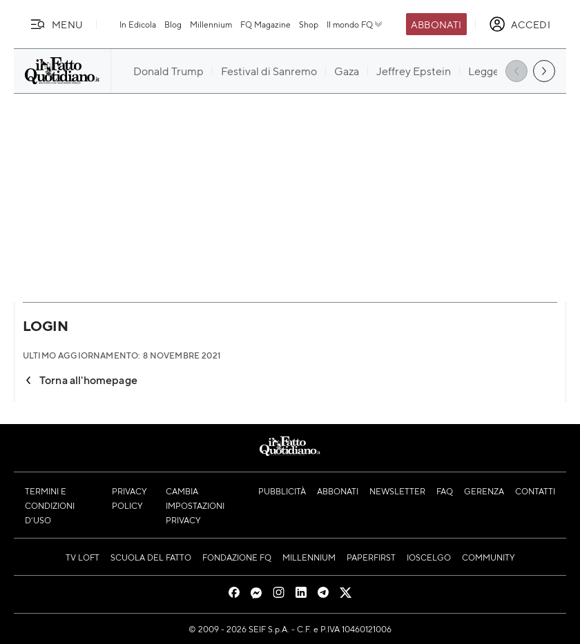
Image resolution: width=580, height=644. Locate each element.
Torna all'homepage (80, 379)
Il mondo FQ (355, 24)
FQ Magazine (265, 24)
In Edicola (137, 24)
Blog (173, 24)
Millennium (211, 24)
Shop (308, 24)
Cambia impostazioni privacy (195, 505)
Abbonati (436, 24)
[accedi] (519, 24)
